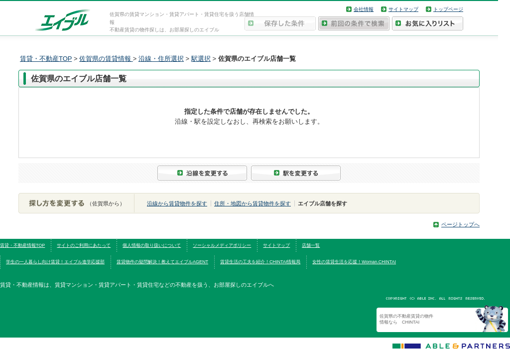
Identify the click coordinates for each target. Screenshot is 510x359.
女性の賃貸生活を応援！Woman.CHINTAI (354, 261)
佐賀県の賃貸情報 (106, 58)
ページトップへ (460, 224)
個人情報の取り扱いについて (152, 245)
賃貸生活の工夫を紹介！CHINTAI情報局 (260, 261)
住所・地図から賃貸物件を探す (252, 203)
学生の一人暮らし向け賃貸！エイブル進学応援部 (55, 261)
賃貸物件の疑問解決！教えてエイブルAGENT (162, 261)
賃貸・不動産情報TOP (22, 245)
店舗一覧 (311, 245)
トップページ (448, 9)
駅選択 (201, 58)
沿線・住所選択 (161, 58)
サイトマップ (403, 9)
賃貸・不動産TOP (46, 58)
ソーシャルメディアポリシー (222, 245)
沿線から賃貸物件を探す (177, 203)
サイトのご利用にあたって (84, 245)
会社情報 (364, 9)
